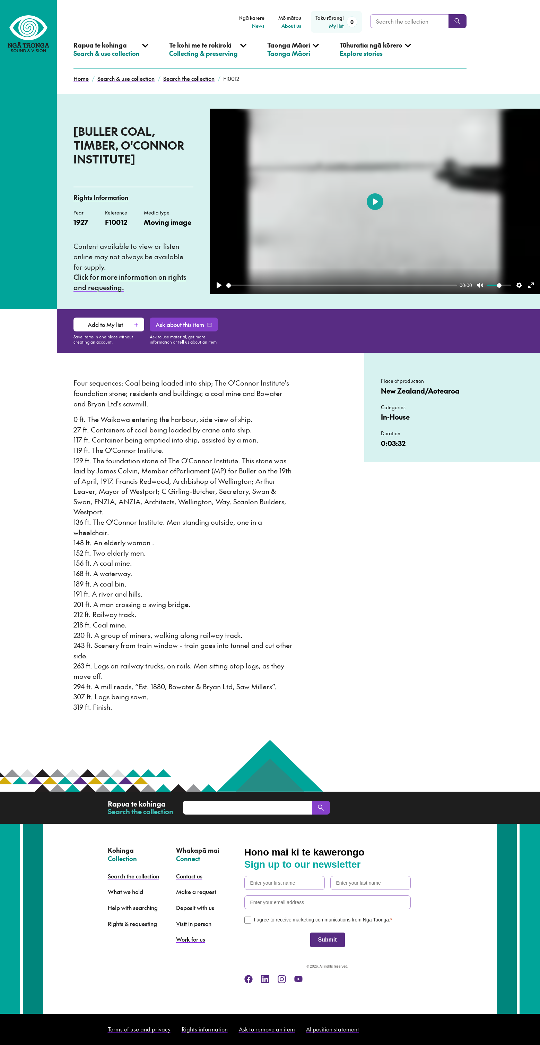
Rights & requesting (132, 923)
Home (81, 78)
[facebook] (248, 979)
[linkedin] (265, 979)
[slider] (341, 285)
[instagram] (282, 979)
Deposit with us (195, 907)
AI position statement (332, 1029)
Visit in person (193, 923)
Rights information (205, 1029)
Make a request (196, 891)
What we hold (125, 891)
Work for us (190, 939)
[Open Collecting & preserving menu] (207, 55)
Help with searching (133, 907)
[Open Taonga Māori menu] (293, 55)
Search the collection (189, 78)
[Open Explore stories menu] (375, 55)
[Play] (219, 285)
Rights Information (101, 197)
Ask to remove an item (267, 1029)
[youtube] (298, 979)
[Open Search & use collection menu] (110, 55)
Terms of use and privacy (139, 1029)
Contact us (189, 876)
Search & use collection (126, 78)
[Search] (457, 21)
